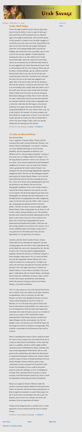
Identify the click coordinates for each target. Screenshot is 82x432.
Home (29, 422)
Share (61, 26)
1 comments (39, 414)
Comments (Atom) (16, 426)
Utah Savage (42, 8)
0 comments (38, 126)
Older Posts (52, 422)
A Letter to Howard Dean (22, 134)
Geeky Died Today (18, 26)
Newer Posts (6, 422)
